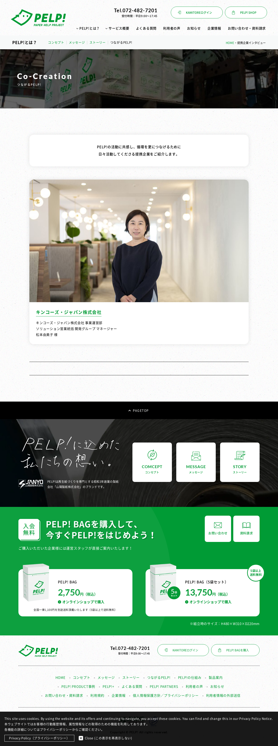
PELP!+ (108, 686)
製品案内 (216, 677)
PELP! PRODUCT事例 (78, 686)
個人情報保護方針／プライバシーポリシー (165, 695)
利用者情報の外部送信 (223, 695)
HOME (60, 677)
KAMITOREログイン (199, 12)
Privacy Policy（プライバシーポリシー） (39, 738)
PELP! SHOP (248, 12)
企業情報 (214, 28)
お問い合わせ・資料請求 (247, 28)
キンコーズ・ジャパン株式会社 (69, 312)
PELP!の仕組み (189, 677)
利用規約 (97, 695)
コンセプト (56, 42)
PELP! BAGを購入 (237, 650)
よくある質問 (146, 28)
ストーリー (97, 42)
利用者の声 (171, 28)
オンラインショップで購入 (81, 602)
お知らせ (194, 28)
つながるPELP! (159, 677)
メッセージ (77, 42)
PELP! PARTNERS (164, 686)
